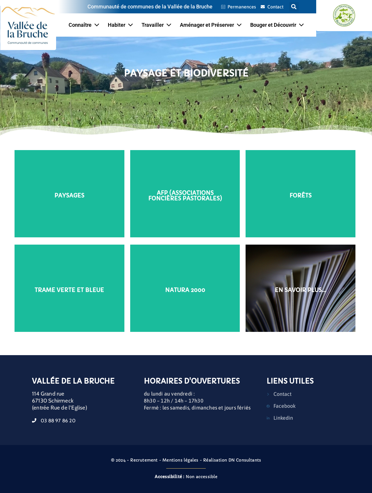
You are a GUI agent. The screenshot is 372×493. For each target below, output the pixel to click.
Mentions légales (180, 460)
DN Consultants (244, 460)
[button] (294, 7)
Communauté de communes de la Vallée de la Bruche (149, 6)
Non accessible (186, 476)
